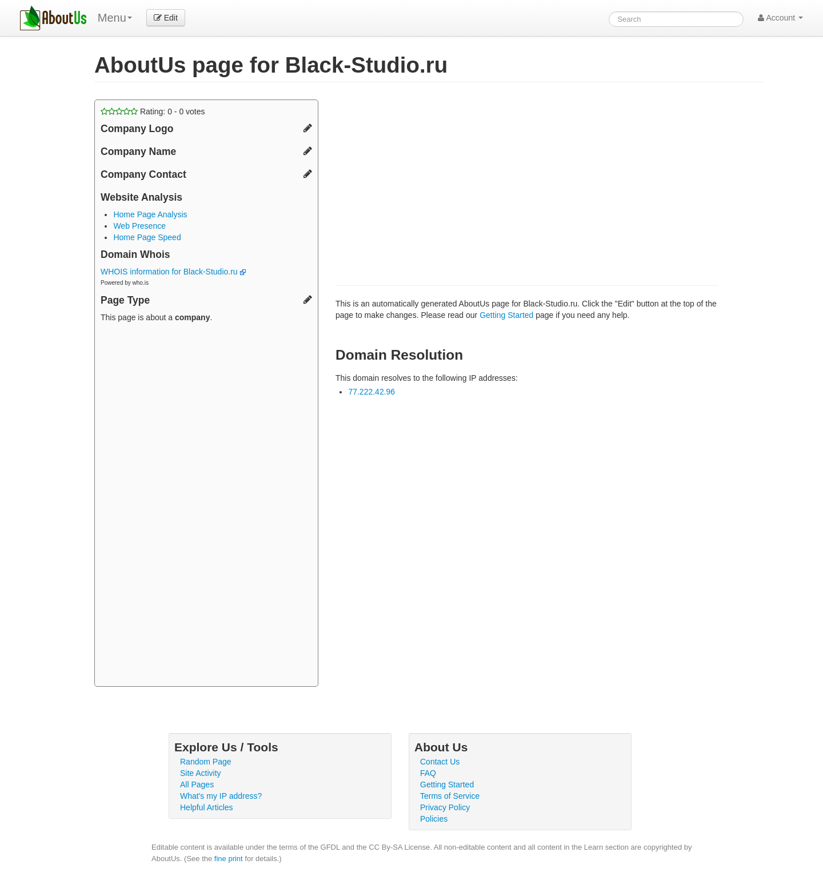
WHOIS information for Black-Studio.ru (173, 271)
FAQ (428, 773)
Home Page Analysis (150, 214)
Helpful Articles (206, 807)
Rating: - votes (153, 111)
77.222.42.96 (371, 391)
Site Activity (200, 773)
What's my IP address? (221, 796)
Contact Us (440, 761)
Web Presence (139, 225)
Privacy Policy (445, 807)
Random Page (205, 761)
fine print (228, 858)
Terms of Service (450, 796)
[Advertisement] (206, 506)
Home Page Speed (147, 237)
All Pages (197, 784)
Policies (434, 818)
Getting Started (506, 315)
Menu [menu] (115, 17)
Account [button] (780, 17)
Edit (166, 17)
